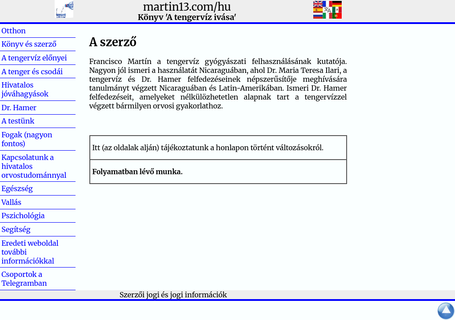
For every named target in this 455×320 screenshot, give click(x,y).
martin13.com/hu (187, 7)
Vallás (25, 202)
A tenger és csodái (32, 71)
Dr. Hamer (18, 107)
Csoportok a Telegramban (24, 279)
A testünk (17, 120)
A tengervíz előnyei (34, 57)
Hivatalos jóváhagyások (24, 89)
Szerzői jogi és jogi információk (173, 294)
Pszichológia (22, 215)
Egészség (17, 188)
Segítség (15, 229)
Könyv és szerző (28, 44)
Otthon (27, 30)
